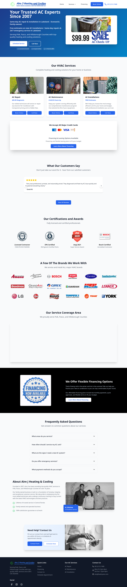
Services (72, 4)
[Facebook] (11, 584)
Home (62, 4)
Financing (84, 4)
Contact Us (41, 572)
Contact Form (35, 544)
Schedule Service (18, 44)
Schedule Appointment (44, 575)
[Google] (21, 584)
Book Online (97, 4)
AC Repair (68, 566)
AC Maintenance (70, 569)
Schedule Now (51, 544)
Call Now (35, 44)
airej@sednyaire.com (101, 574)
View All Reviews (63, 202)
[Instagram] (16, 584)
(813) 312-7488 (111, 4)
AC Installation (70, 572)
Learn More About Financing (63, 146)
